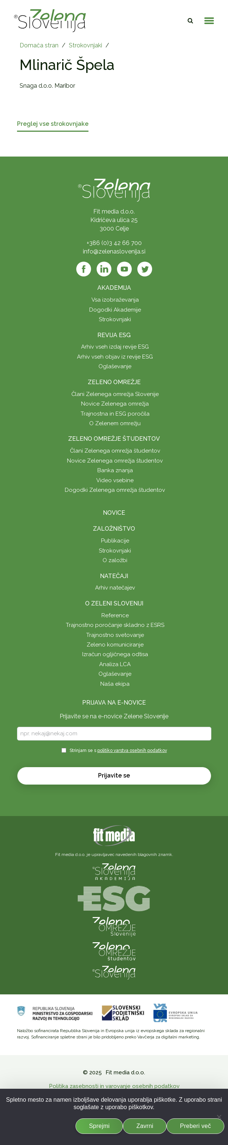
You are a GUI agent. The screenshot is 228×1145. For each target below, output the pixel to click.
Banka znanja (115, 470)
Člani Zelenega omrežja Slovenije (115, 394)
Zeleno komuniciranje (115, 644)
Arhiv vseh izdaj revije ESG (115, 346)
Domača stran (39, 45)
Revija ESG (114, 335)
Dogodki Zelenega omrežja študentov (115, 490)
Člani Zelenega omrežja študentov (115, 450)
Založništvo (114, 528)
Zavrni (144, 1126)
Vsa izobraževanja (115, 299)
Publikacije (115, 540)
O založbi (115, 560)
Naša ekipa (115, 684)
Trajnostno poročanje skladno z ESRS (115, 625)
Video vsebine (115, 480)
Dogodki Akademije (115, 309)
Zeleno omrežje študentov (114, 438)
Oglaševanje (114, 366)
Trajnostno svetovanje (115, 635)
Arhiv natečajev (115, 587)
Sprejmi (99, 1126)
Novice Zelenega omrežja (115, 403)
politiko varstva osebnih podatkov (132, 750)
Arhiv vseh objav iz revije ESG (115, 356)
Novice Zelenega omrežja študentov (115, 460)
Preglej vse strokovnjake (52, 124)
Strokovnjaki (85, 45)
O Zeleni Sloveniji (114, 603)
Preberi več (195, 1126)
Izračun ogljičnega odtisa (115, 654)
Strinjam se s (118, 750)
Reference (115, 615)
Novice (114, 512)
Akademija (114, 287)
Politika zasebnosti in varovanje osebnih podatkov (114, 1086)
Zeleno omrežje (114, 382)
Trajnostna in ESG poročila (115, 413)
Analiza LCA (115, 664)
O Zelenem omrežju (115, 423)
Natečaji (114, 576)
